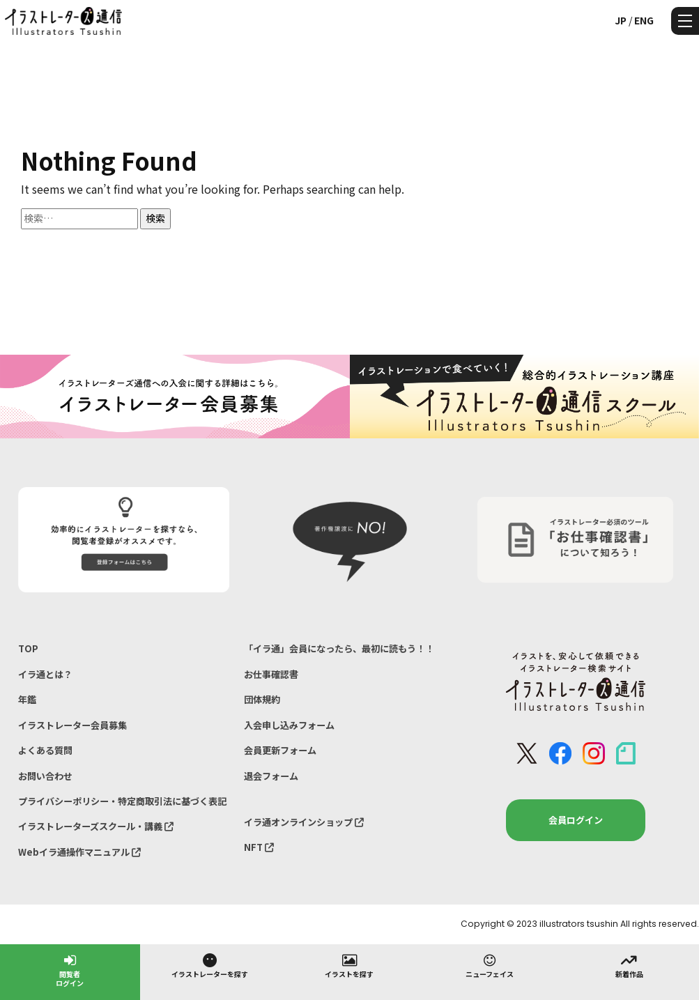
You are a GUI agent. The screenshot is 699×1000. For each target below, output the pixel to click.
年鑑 (27, 699)
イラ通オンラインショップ (304, 822)
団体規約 (262, 699)
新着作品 (629, 965)
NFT (259, 847)
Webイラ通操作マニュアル (79, 852)
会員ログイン (575, 819)
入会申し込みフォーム (289, 725)
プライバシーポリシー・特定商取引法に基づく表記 (122, 801)
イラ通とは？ (45, 674)
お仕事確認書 (271, 674)
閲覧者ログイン (70, 969)
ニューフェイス (490, 965)
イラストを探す (349, 965)
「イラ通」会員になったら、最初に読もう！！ (339, 648)
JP (621, 20)
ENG (644, 20)
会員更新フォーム (280, 750)
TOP (28, 648)
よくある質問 (45, 750)
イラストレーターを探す (209, 965)
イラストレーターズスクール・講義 (96, 826)
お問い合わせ (45, 776)
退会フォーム (271, 776)
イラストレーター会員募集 (72, 725)
